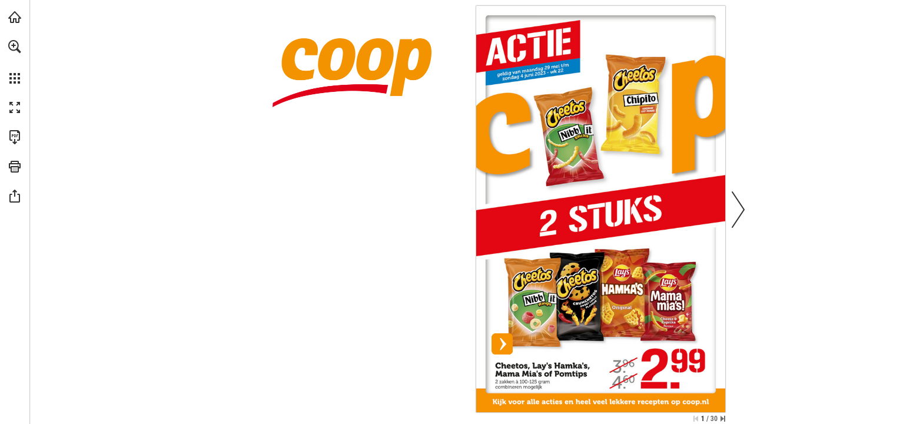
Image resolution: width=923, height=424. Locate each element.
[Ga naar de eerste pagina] (695, 419)
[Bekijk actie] (600, 199)
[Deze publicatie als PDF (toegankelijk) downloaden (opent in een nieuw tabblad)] (14, 137)
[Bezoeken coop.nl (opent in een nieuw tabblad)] (14, 17)
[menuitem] (14, 61)
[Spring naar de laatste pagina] (723, 419)
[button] (14, 46)
